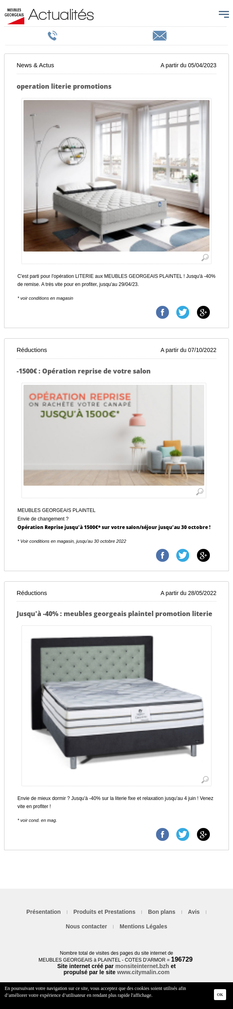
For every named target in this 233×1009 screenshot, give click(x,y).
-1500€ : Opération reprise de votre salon (84, 371)
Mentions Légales (143, 926)
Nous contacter (86, 926)
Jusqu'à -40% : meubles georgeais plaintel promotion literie (114, 613)
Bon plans (161, 912)
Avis (194, 912)
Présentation (43, 912)
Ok (220, 994)
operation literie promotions (64, 86)
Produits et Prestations (104, 912)
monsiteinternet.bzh (142, 966)
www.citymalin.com (143, 972)
